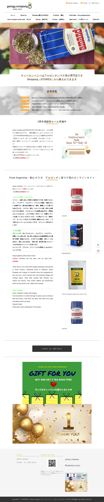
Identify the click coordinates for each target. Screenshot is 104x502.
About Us (24, 15)
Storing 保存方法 (41, 19)
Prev (7, 47)
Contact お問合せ (58, 19)
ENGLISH (96, 19)
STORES (22, 158)
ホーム (13, 15)
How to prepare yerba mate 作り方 (19, 19)
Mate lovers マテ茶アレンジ (78, 19)
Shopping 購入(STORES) (40, 15)
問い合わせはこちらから (72, 465)
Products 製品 (58, 15)
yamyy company (73, 3)
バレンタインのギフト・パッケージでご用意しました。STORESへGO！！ (55, 100)
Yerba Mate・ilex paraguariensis (80, 15)
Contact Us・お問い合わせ (91, 3)
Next (97, 47)
